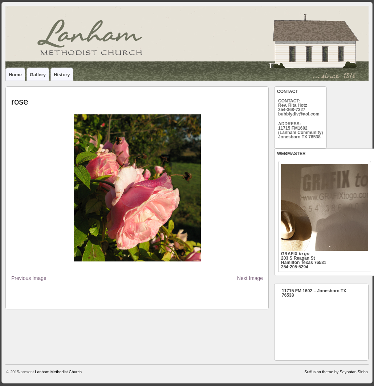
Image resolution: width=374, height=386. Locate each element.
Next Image (250, 278)
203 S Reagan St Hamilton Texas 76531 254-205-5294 (324, 216)
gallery (38, 74)
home (15, 74)
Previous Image (28, 278)
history (62, 74)
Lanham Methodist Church (58, 372)
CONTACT (287, 91)
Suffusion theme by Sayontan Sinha (336, 372)
